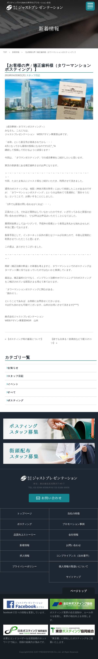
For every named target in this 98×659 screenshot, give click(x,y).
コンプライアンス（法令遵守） (73, 555)
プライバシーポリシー (24, 566)
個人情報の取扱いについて (73, 566)
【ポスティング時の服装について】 (25, 339)
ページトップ (78, 591)
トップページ (24, 513)
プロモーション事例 (74, 524)
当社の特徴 (73, 513)
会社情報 (73, 534)
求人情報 (24, 555)
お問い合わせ (73, 545)
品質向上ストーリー (25, 534)
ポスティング (16, 400)
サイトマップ (73, 577)
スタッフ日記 (33, 75)
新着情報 (15, 52)
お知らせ (13, 368)
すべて (12, 392)
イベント (13, 384)
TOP (5, 52)
